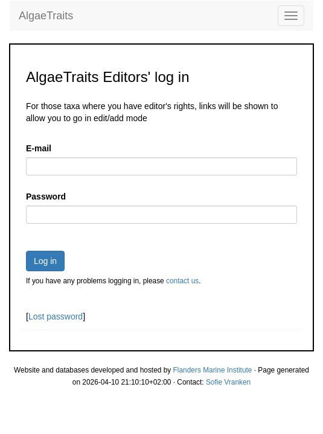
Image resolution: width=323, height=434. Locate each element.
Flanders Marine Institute (212, 370)
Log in (45, 261)
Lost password (55, 316)
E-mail (38, 148)
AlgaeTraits (46, 16)
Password (46, 196)
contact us (182, 281)
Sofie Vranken (228, 382)
